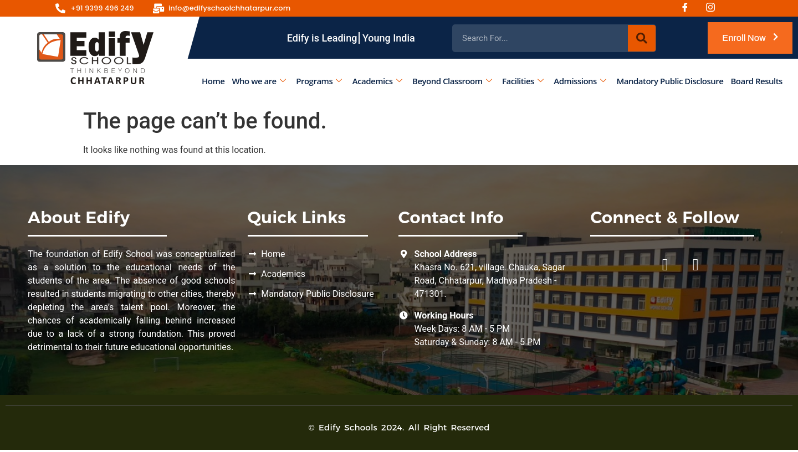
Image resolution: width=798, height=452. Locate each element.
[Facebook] (689, 8)
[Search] (642, 38)
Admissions (580, 80)
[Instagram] (714, 8)
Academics (377, 80)
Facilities (522, 80)
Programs (318, 80)
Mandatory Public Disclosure (669, 80)
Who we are (258, 80)
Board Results (756, 80)
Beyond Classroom (452, 80)
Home (213, 80)
